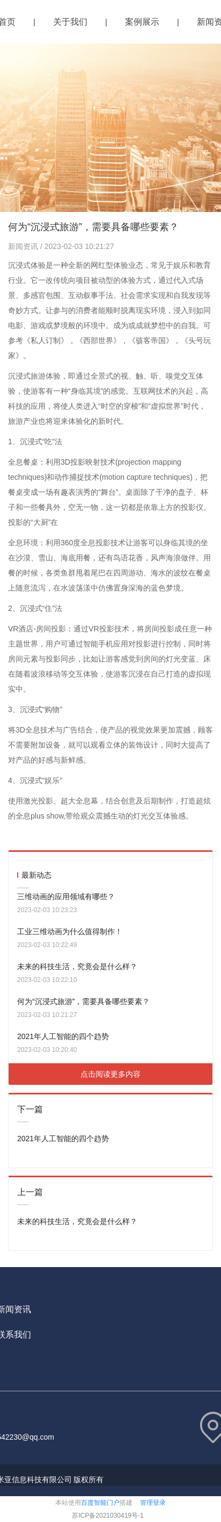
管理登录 (153, 1502)
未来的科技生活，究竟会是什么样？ (77, 966)
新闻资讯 (24, 246)
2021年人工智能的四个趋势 (63, 1036)
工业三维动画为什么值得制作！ (69, 931)
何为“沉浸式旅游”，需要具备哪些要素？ (83, 1001)
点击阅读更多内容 (110, 1074)
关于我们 (70, 21)
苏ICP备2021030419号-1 (107, 1515)
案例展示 (142, 21)
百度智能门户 (100, 1502)
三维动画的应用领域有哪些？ (66, 896)
